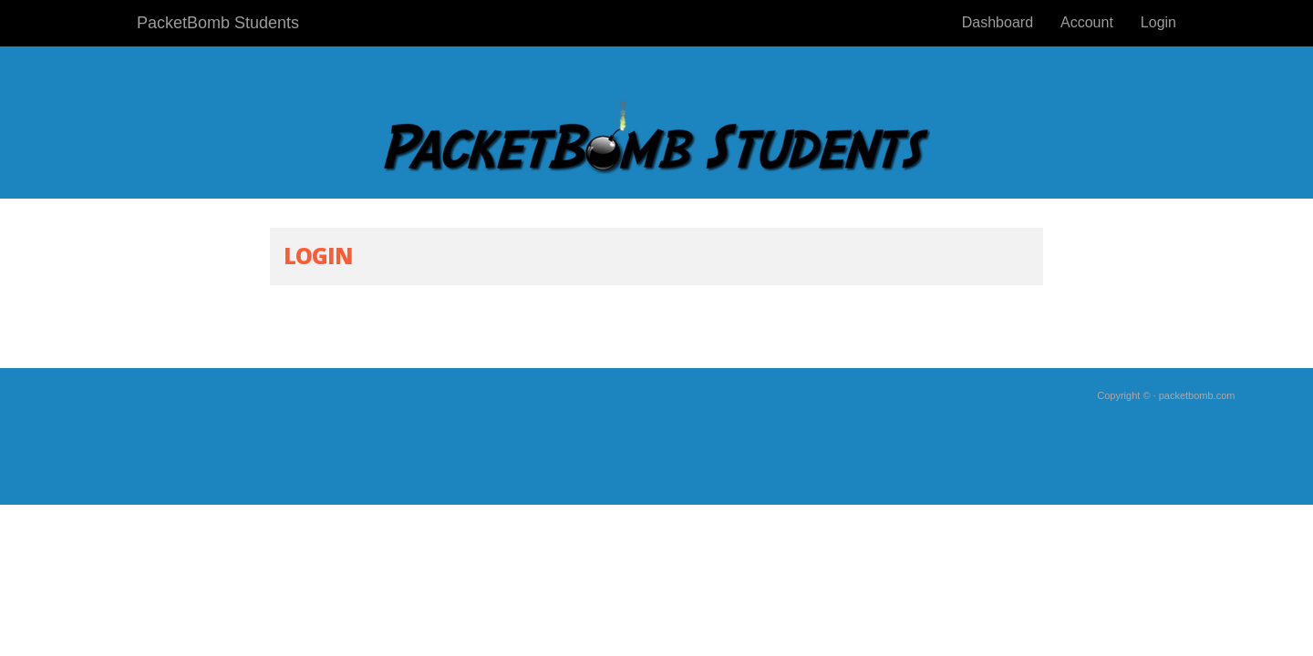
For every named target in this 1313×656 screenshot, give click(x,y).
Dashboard (997, 22)
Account (1086, 22)
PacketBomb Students (218, 23)
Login (1158, 22)
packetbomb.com (1197, 395)
